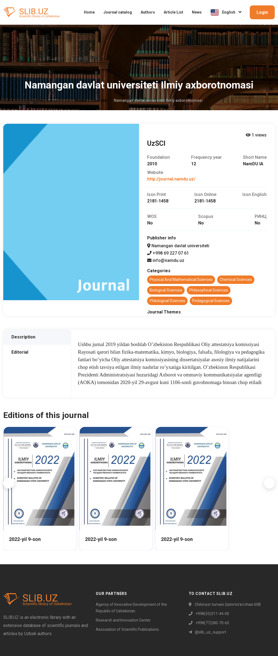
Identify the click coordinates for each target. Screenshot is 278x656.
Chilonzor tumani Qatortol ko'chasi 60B (225, 604)
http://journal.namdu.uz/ (171, 179)
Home (89, 12)
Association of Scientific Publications (127, 629)
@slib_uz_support (207, 632)
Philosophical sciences (208, 290)
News (197, 12)
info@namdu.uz (165, 260)
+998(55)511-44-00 (209, 613)
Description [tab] (23, 337)
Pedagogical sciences (211, 301)
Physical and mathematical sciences (181, 279)
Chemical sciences (236, 279)
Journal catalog (117, 12)
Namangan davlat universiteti (178, 245)
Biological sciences (166, 290)
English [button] (223, 12)
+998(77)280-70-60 (209, 623)
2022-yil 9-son (25, 539)
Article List (173, 12)
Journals (100, 100)
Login (262, 12)
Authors (148, 12)
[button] (8, 483)
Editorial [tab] (19, 352)
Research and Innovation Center (123, 620)
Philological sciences (167, 301)
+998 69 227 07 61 (168, 253)
